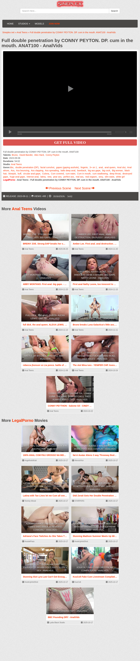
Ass (12, 170)
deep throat (115, 173)
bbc (12, 167)
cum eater (70, 173)
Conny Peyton (52, 155)
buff (19, 173)
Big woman (117, 170)
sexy (101, 176)
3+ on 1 (93, 167)
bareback (81, 170)
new (49, 176)
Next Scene (85, 188)
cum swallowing (100, 173)
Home (10, 23)
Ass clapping (37, 170)
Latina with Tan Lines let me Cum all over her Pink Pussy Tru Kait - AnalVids (45, 486)
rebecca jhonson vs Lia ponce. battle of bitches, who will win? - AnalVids (45, 355)
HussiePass (28, 541)
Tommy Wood (29, 501)
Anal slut (121, 167)
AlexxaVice (78, 460)
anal (101, 167)
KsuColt (76, 582)
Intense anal (33, 176)
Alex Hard (39, 155)
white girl (120, 176)
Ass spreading (52, 170)
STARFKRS (78, 501)
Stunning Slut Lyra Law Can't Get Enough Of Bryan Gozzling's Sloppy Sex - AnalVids (45, 567)
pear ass (57, 176)
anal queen (110, 167)
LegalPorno (23, 420)
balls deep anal (68, 170)
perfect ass (68, 176)
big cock (106, 170)
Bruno (15, 155)
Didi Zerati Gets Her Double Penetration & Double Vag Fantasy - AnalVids (95, 486)
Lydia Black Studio (56, 622)
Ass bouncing (22, 170)
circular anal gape (31, 173)
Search (114, 11)
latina (43, 176)
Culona (45, 173)
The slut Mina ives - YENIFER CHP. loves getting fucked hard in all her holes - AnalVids (95, 355)
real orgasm (91, 176)
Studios (24, 23)
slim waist (109, 176)
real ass (79, 176)
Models (39, 23)
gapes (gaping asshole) (67, 167)
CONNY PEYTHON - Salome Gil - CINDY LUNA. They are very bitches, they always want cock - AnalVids (70, 396)
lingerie (84, 167)
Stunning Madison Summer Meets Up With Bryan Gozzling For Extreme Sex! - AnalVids (95, 526)
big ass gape (94, 170)
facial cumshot (47, 167)
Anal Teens (16, 164)
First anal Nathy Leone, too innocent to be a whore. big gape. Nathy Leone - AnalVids (95, 274)
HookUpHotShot (80, 541)
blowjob (12, 173)
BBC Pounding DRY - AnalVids (70, 611)
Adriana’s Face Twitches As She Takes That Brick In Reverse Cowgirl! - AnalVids (45, 526)
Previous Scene (58, 188)
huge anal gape (17, 176)
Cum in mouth (84, 173)
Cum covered (57, 173)
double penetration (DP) (27, 167)
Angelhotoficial (29, 460)
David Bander (26, 155)
